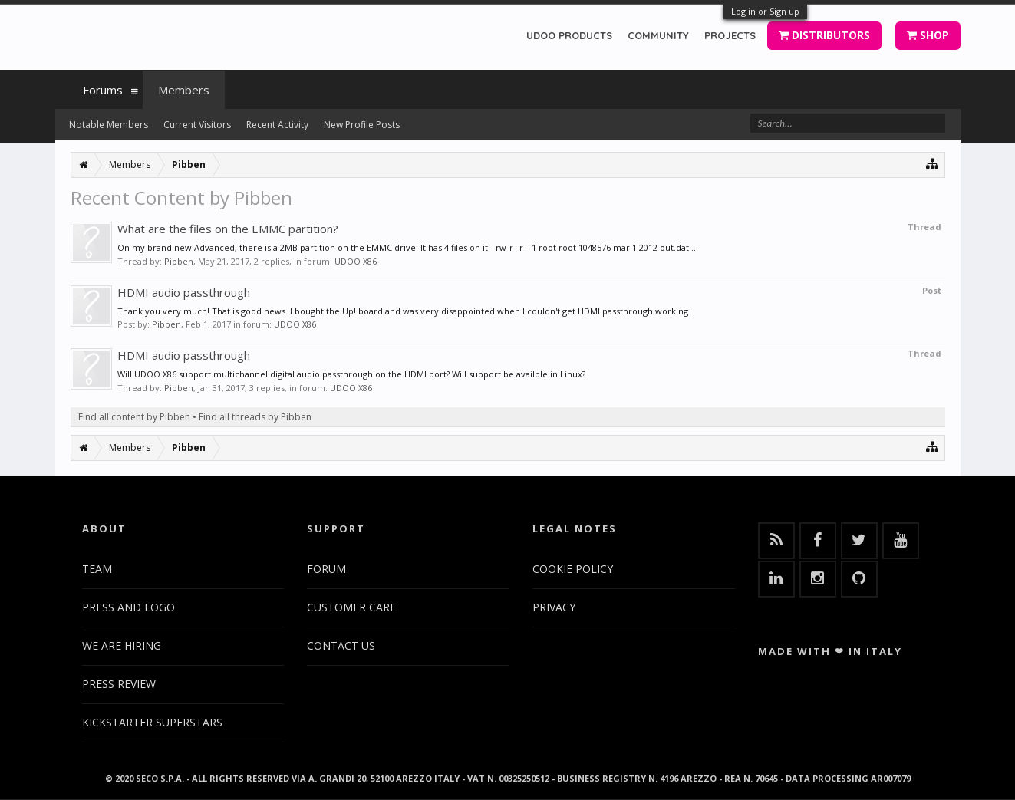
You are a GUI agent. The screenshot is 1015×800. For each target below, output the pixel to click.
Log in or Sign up (765, 11)
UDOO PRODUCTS (569, 35)
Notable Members (108, 124)
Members (183, 89)
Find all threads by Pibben (255, 416)
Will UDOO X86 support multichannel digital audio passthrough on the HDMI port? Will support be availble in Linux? (351, 374)
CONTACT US (341, 645)
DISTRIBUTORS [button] (824, 35)
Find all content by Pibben (134, 416)
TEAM (97, 568)
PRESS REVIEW (119, 684)
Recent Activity (277, 124)
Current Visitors (197, 124)
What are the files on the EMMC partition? (227, 228)
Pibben (178, 261)
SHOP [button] (928, 35)
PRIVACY (553, 607)
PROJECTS (730, 35)
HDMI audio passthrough (183, 292)
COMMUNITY (658, 35)
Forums (103, 89)
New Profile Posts (362, 124)
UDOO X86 (355, 261)
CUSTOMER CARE (351, 607)
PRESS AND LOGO (128, 607)
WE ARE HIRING (121, 645)
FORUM (326, 568)
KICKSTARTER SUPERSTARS (152, 722)
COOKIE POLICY (572, 568)
